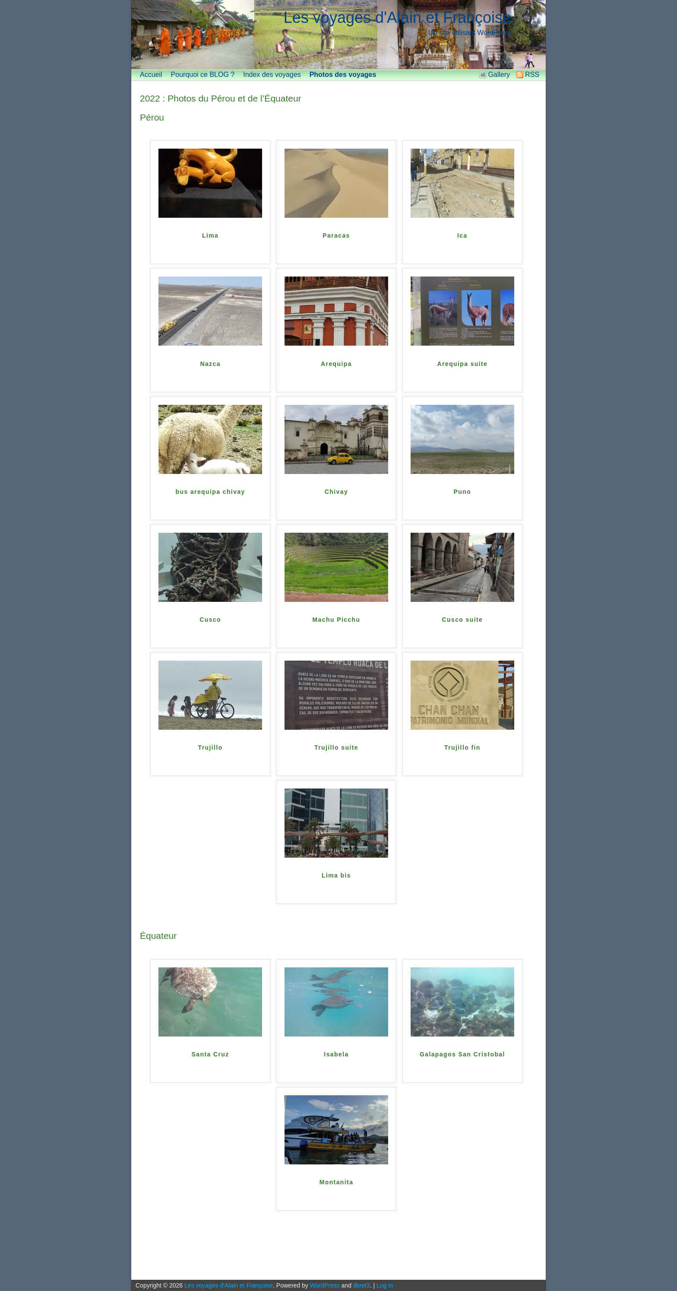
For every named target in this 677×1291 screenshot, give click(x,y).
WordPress (325, 1285)
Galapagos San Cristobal (462, 1054)
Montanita (337, 1182)
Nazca (210, 363)
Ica (462, 235)
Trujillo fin (462, 747)
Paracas (336, 235)
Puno (462, 491)
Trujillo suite (336, 747)
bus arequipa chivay (210, 491)
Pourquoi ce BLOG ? (203, 74)
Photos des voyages (343, 74)
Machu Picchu (337, 619)
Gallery (499, 74)
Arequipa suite (462, 363)
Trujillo (210, 747)
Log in (384, 1285)
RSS (532, 74)
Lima (210, 235)
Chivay (336, 491)
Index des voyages (272, 74)
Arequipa (336, 363)
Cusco (210, 619)
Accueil (151, 74)
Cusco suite (462, 619)
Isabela (336, 1054)
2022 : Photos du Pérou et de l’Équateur (220, 98)
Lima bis (336, 875)
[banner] (338, 34)
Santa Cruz (210, 1054)
